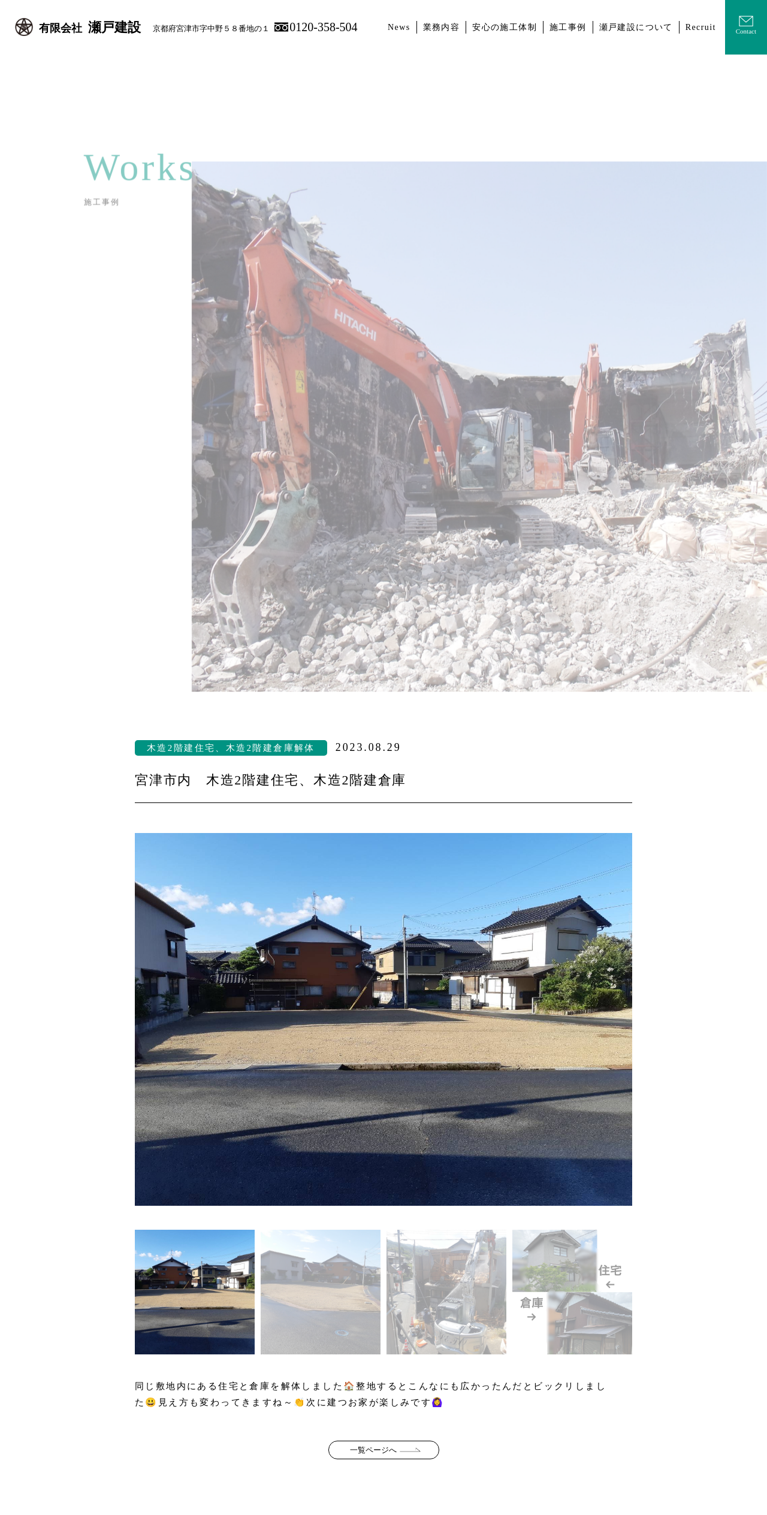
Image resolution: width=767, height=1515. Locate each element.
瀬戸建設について (636, 27)
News (399, 27)
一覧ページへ (373, 1449)
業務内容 (441, 27)
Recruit (701, 27)
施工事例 (568, 27)
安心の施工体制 (504, 27)
